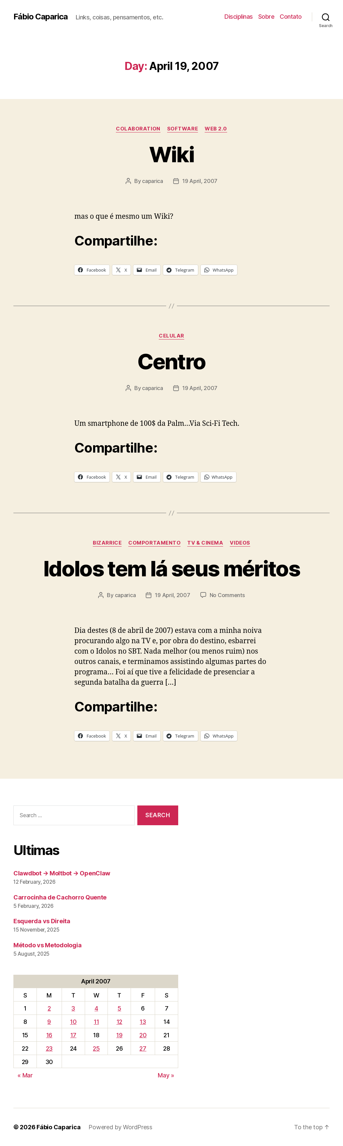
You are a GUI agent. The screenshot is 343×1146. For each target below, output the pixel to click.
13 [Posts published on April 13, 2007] (143, 1021)
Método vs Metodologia (47, 945)
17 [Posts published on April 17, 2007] (73, 1035)
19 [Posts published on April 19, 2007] (119, 1035)
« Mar (25, 1075)
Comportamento (154, 543)
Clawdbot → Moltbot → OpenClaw (61, 873)
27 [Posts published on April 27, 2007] (142, 1048)
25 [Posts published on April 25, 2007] (96, 1048)
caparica (152, 181)
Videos (240, 543)
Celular (171, 336)
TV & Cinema (205, 543)
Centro (171, 361)
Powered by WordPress (120, 1127)
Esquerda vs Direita (41, 921)
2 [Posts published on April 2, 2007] (49, 1008)
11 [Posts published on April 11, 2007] (96, 1021)
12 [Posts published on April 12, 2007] (119, 1021)
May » (166, 1075)
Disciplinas (238, 16)
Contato (291, 16)
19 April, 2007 (199, 181)
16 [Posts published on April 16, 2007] (49, 1035)
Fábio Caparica (40, 17)
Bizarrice (107, 543)
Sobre (266, 16)
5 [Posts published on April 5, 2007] (119, 1008)
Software (182, 129)
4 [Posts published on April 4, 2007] (96, 1008)
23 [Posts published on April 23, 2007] (49, 1048)
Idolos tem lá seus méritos (171, 568)
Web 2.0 (216, 129)
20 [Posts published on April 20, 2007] (142, 1035)
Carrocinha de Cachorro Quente (60, 897)
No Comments (227, 595)
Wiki (171, 154)
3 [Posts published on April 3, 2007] (73, 1008)
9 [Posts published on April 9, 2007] (49, 1021)
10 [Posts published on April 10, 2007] (73, 1021)
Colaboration (138, 129)
